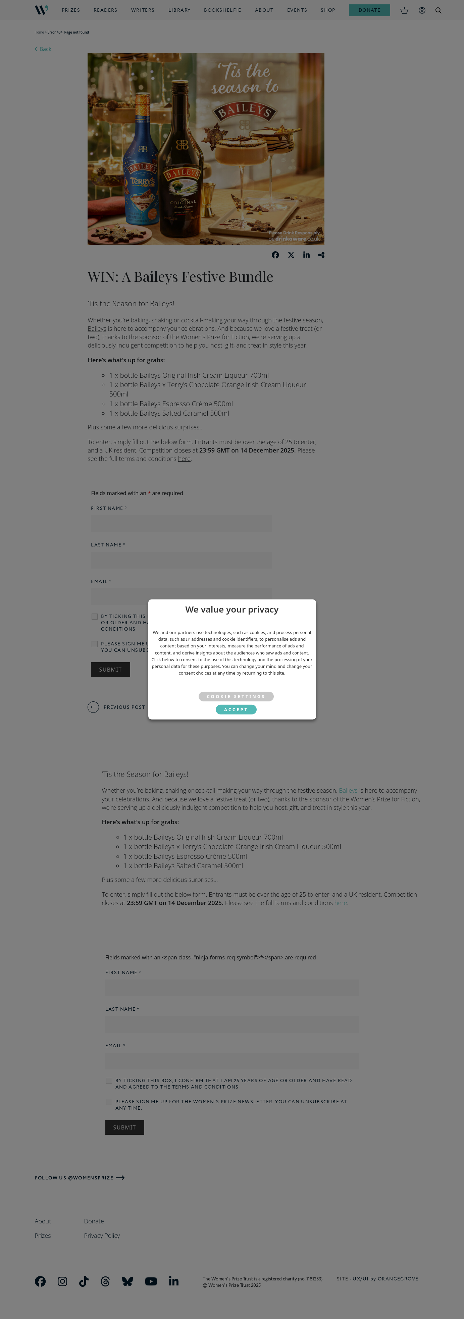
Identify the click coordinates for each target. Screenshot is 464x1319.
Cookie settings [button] (236, 696)
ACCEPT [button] (236, 709)
